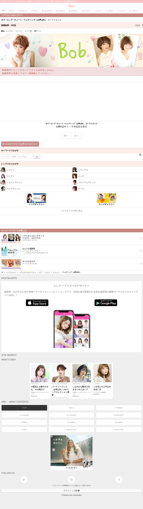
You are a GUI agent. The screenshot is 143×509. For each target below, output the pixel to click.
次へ (76, 135)
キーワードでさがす (10, 150)
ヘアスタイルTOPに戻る (71, 211)
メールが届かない (75, 485)
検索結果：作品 (72, 25)
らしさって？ (56, 485)
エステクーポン (119, 429)
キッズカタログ (71, 415)
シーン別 (28, 31)
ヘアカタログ (119, 408)
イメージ (19, 31)
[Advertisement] (71, 101)
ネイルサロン (71, 422)
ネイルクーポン (71, 429)
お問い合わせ (86, 485)
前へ (66, 135)
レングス (10, 31)
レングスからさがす (10, 164)
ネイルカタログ (119, 415)
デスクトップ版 (71, 490)
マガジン (71, 408)
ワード (38, 31)
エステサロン (119, 422)
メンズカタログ (24, 415)
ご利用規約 (65, 485)
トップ (24, 408)
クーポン (24, 429)
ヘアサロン (24, 422)
